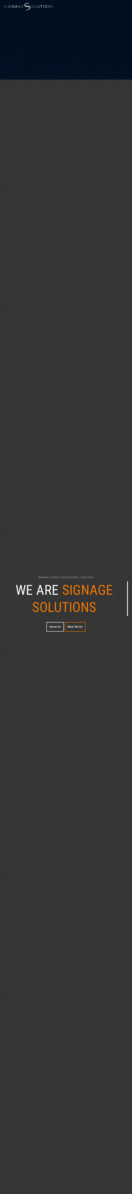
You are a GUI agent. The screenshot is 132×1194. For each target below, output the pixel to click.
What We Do (75, 626)
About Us (55, 626)
